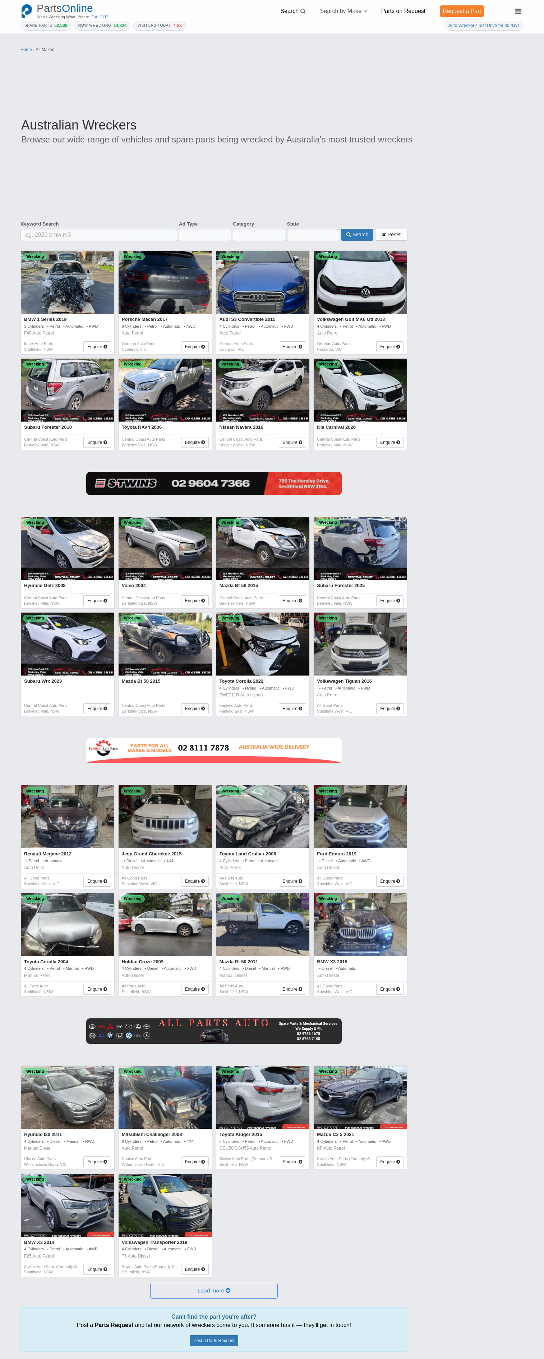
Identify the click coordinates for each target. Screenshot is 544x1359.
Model (426, 295)
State (293, 224)
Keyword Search (39, 224)
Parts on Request (403, 11)
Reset (391, 234)
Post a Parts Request (214, 1340)
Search (357, 234)
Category (243, 224)
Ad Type (188, 224)
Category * (431, 249)
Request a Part (462, 11)
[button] (214, 1291)
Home (26, 49)
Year (424, 272)
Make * (478, 272)
